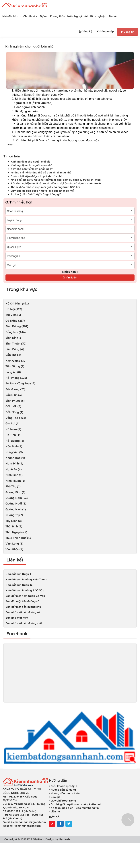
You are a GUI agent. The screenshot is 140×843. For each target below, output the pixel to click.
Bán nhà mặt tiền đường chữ (23, 623)
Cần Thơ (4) (13, 355)
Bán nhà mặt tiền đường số (22, 612)
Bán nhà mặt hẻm (16, 617)
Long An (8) (13, 372)
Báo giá (55, 797)
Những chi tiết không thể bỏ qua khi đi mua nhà (41, 172)
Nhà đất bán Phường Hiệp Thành (26, 579)
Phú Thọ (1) (13, 486)
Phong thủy (57, 16)
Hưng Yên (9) (14, 452)
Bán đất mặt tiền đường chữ (23, 606)
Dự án (44, 16)
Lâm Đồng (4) (14, 349)
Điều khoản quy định (63, 786)
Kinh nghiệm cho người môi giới (31, 161)
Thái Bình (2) (13, 526)
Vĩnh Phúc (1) (14, 549)
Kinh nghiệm (98, 16)
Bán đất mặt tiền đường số (22, 601)
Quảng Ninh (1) (15, 509)
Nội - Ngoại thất (77, 16)
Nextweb (64, 839)
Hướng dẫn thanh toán (64, 793)
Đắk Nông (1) (14, 412)
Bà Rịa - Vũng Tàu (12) (20, 383)
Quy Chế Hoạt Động (62, 800)
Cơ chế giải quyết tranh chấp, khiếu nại (75, 804)
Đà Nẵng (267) (15, 320)
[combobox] (70, 211)
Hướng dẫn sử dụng (62, 789)
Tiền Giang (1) (14, 366)
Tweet (9, 144)
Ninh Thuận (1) (15, 480)
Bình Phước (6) (15, 400)
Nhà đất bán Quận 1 (18, 574)
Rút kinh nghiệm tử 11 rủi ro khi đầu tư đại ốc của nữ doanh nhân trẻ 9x (56, 183)
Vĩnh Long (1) (14, 543)
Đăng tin (127, 31)
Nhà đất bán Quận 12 (18, 585)
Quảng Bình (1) (15, 492)
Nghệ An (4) (13, 469)
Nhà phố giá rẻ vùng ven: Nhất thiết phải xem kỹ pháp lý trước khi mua (56, 179)
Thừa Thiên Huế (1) (18, 538)
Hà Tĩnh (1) (12, 435)
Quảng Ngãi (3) (15, 503)
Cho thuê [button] (30, 16)
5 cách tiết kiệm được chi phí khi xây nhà (37, 176)
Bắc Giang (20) (15, 389)
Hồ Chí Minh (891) (17, 303)
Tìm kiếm (70, 277)
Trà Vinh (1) (13, 314)
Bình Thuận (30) (15, 343)
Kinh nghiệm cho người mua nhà (31, 165)
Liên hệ (54, 811)
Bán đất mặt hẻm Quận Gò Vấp (25, 595)
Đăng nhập (105, 31)
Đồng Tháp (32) (15, 417)
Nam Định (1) (14, 463)
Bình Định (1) (13, 337)
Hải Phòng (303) (16, 377)
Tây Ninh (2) (13, 521)
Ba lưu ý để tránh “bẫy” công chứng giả (36, 194)
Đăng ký (85, 31)
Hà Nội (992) (13, 309)
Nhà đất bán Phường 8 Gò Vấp (24, 590)
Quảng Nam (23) (16, 498)
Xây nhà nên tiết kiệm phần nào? (31, 169)
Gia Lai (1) (12, 423)
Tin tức (113, 16)
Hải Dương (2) (14, 440)
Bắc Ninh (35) (14, 395)
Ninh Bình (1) (14, 475)
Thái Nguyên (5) (16, 532)
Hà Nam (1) (13, 429)
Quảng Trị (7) (14, 515)
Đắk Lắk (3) (13, 406)
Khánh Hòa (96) (15, 458)
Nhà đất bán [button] (11, 16)
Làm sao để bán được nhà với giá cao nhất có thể (42, 190)
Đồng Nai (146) (15, 332)
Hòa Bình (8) (13, 446)
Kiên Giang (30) (15, 360)
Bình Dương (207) (16, 326)
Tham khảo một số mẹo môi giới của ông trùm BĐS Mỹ (45, 187)
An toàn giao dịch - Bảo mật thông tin (74, 808)
